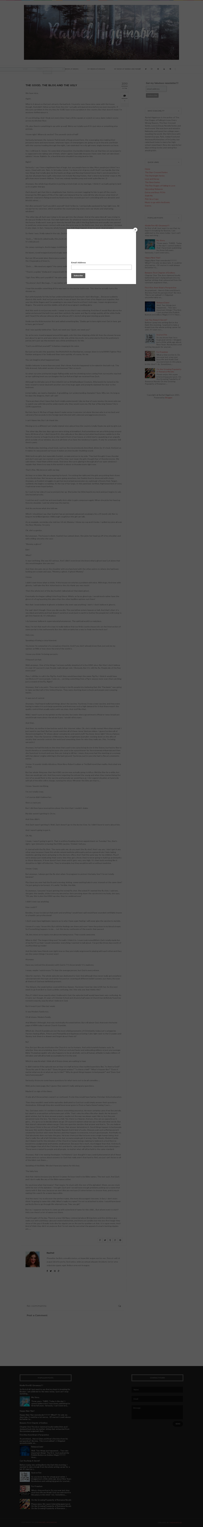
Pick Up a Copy (152, 199)
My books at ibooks (58, 69)
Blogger (168, 397)
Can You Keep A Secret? (156, 320)
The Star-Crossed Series (156, 172)
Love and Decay (152, 179)
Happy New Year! (153, 257)
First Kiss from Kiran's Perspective (160, 287)
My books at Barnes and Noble (108, 69)
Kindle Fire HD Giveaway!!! (157, 225)
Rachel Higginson (47, 1522)
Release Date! (163, 302)
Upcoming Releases (154, 189)
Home (23, 69)
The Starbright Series (155, 175)
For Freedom (162, 352)
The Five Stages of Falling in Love (160, 185)
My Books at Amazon (81, 69)
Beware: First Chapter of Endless (160, 272)
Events (34, 69)
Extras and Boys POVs (155, 192)
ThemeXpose (175, 1523)
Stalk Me (149, 195)
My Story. (160, 240)
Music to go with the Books (157, 202)
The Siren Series (152, 182)
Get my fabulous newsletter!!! (162, 83)
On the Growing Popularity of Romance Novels (168, 370)
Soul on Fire (161, 334)
